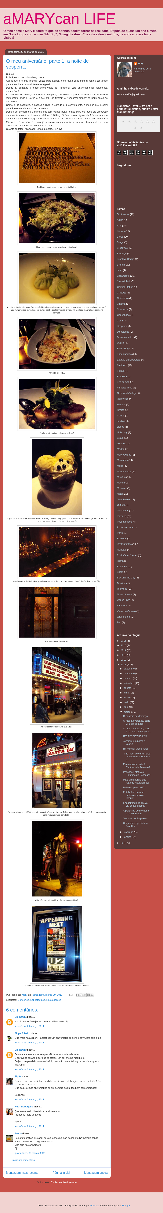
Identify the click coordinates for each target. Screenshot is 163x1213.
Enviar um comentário (23, 1160)
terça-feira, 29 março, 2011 (29, 1026)
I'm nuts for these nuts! (135, 748)
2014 (124, 650)
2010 (124, 843)
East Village (123, 348)
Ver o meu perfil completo (142, 70)
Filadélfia (122, 376)
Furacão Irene (124, 387)
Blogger (126, 1205)
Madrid (121, 449)
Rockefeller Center (127, 555)
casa (119, 270)
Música (121, 482)
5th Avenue (123, 214)
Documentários (125, 337)
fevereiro (129, 832)
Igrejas (120, 409)
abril (126, 707)
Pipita (18, 1076)
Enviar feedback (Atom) (64, 1182)
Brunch (121, 264)
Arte (119, 225)
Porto (120, 532)
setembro (129, 683)
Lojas (120, 437)
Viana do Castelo (126, 611)
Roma (120, 560)
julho (127, 692)
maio (127, 702)
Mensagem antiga (96, 1172)
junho (127, 697)
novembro (129, 673)
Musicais (122, 488)
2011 (124, 664)
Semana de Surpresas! (135, 818)
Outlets (121, 504)
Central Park (124, 281)
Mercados (122, 460)
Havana (121, 404)
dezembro (129, 668)
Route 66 (122, 566)
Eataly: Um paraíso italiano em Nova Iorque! (133, 795)
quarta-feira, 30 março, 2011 (30, 1153)
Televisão (122, 588)
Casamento (123, 275)
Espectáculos (37, 999)
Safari (120, 572)
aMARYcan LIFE (59, 18)
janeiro (128, 836)
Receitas (122, 538)
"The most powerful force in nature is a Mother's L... (136, 756)
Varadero (122, 605)
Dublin (120, 342)
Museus (121, 477)
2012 (124, 659)
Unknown (20, 1016)
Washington (123, 616)
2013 (124, 655)
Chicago (121, 292)
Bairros (121, 231)
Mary (140, 63)
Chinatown (123, 298)
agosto (128, 687)
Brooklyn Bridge (125, 259)
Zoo (119, 622)
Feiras (120, 370)
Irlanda (121, 415)
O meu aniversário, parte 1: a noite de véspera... (137, 730)
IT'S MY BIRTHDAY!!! (135, 736)
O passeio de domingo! (135, 716)
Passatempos (124, 521)
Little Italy (122, 432)
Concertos (23, 999)
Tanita (18, 1133)
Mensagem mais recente (22, 1172)
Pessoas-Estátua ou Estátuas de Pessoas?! (137, 773)
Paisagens (123, 510)
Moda (120, 465)
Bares (120, 236)
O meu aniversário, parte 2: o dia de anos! (136, 722)
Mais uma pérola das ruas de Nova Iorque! (136, 781)
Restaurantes (53, 999)
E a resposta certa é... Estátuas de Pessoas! (136, 766)
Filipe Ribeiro (22, 1033)
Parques (121, 516)
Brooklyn (122, 253)
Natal (120, 493)
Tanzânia (122, 583)
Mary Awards (124, 454)
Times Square (124, 594)
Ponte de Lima (125, 527)
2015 (124, 645)
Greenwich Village (127, 393)
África (120, 220)
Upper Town (123, 599)
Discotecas (123, 331)
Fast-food (122, 365)
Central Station (125, 287)
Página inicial (61, 1172)
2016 (124, 640)
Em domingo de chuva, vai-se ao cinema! (135, 804)
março (127, 711)
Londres (121, 443)
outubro (128, 678)
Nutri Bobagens (24, 1106)
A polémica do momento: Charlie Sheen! (136, 812)
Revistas (121, 549)
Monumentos (124, 471)
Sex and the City (126, 577)
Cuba (120, 320)
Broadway (122, 247)
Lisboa (120, 426)
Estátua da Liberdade (128, 359)
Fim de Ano (123, 382)
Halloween (123, 398)
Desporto (122, 326)
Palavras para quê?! (134, 787)
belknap (94, 1205)
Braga (120, 242)
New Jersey (123, 499)
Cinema (121, 303)
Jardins (121, 421)
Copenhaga (123, 314)
